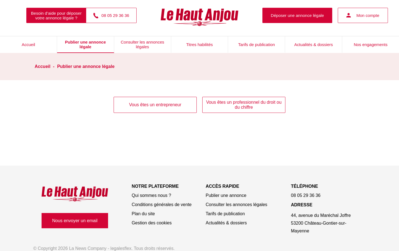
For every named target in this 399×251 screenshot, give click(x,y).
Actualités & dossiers (313, 44)
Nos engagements (371, 44)
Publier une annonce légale (85, 44)
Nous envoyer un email (75, 220)
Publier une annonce (226, 195)
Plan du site (143, 213)
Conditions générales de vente (161, 204)
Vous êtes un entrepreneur (155, 104)
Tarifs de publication (256, 44)
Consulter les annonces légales (142, 44)
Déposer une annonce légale (297, 15)
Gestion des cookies (152, 222)
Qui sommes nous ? (151, 195)
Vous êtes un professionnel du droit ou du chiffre (244, 105)
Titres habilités (199, 44)
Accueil (28, 44)
